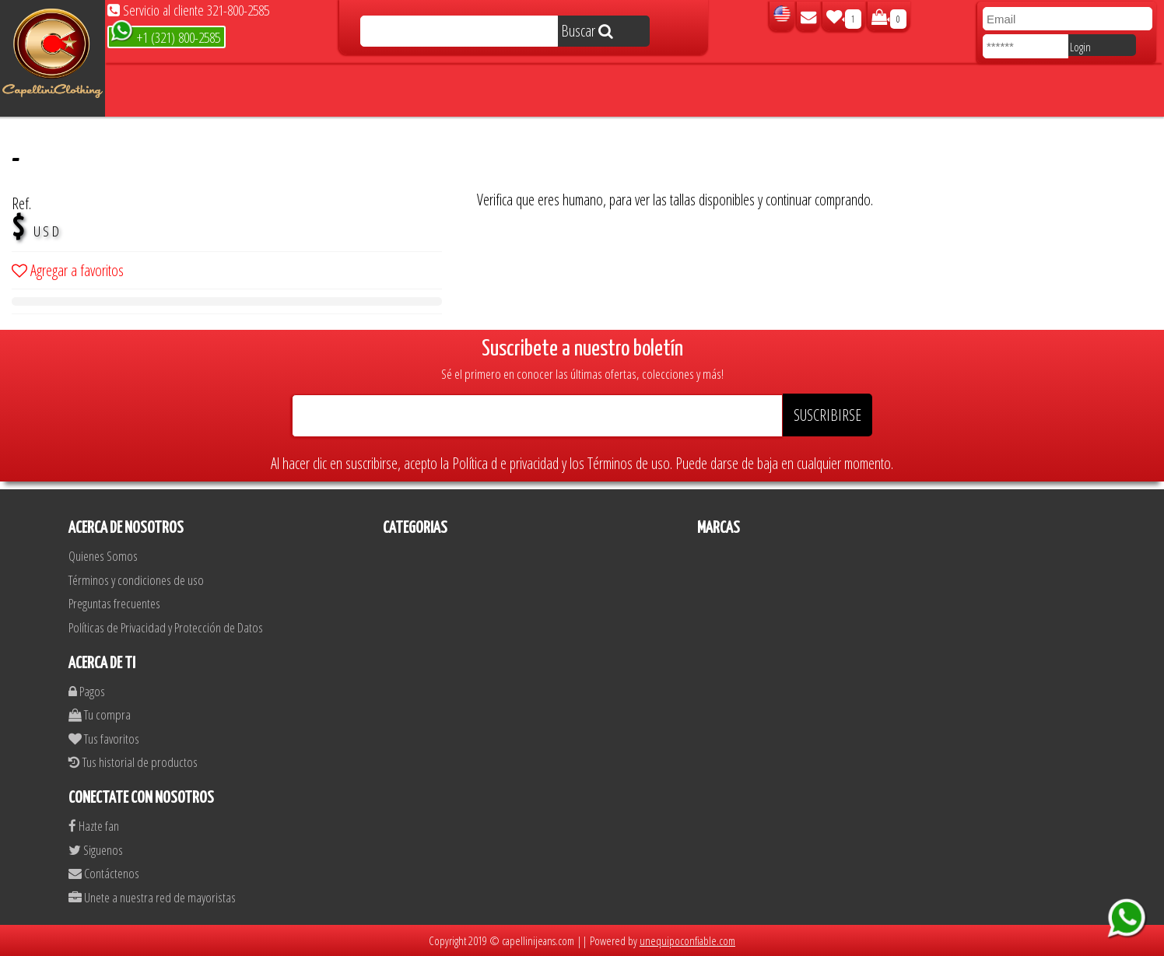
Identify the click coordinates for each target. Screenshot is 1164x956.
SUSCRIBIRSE (827, 414)
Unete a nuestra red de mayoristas (152, 897)
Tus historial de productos (133, 762)
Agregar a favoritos (68, 270)
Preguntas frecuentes (114, 603)
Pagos (86, 691)
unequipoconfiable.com (687, 940)
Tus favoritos (103, 739)
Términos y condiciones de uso (136, 580)
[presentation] (595, 158)
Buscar (587, 30)
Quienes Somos (103, 556)
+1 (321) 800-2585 (165, 36)
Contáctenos (103, 873)
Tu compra (99, 714)
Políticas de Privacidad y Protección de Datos (165, 627)
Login (1080, 46)
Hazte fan (93, 826)
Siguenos (95, 850)
